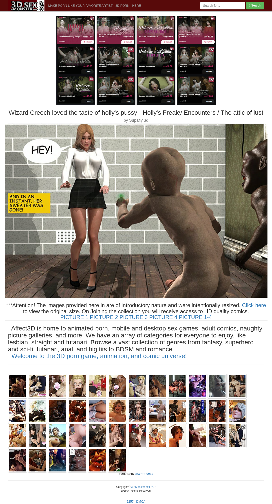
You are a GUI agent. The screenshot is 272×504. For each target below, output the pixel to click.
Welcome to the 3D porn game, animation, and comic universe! (99, 355)
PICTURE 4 (163, 317)
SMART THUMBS (144, 474)
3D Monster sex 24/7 (143, 487)
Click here (254, 305)
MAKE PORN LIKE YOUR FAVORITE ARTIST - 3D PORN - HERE (94, 5)
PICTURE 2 (104, 317)
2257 (130, 501)
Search (255, 5)
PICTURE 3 (133, 317)
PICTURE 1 (74, 317)
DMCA (140, 501)
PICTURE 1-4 (195, 317)
